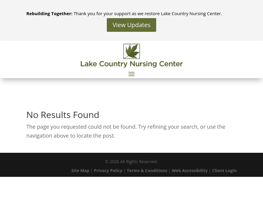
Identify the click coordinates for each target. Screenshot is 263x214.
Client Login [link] (224, 170)
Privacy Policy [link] (108, 170)
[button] (131, 73)
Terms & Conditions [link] (147, 170)
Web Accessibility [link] (190, 170)
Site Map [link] (80, 170)
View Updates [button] (132, 25)
